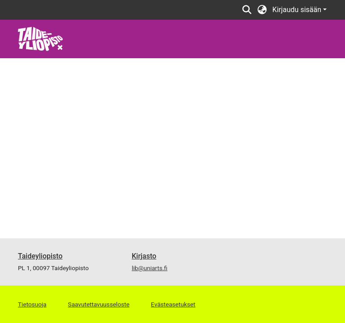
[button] (247, 9)
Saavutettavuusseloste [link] (98, 304)
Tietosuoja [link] (32, 304)
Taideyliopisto (40, 256)
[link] (40, 38)
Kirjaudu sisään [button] (297, 9)
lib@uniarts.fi (150, 267)
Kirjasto (144, 256)
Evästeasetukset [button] (173, 304)
